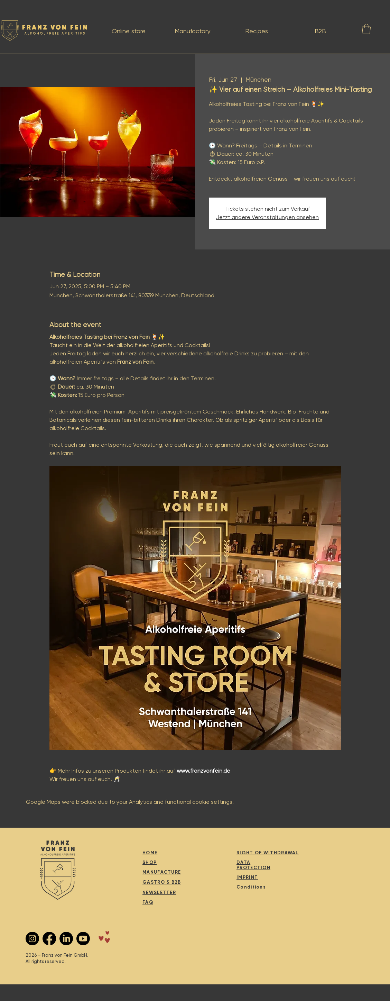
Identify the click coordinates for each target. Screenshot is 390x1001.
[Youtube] (83, 938)
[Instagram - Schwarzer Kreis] (32, 938)
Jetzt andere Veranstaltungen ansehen (267, 217)
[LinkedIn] (66, 938)
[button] (366, 29)
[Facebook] (49, 938)
